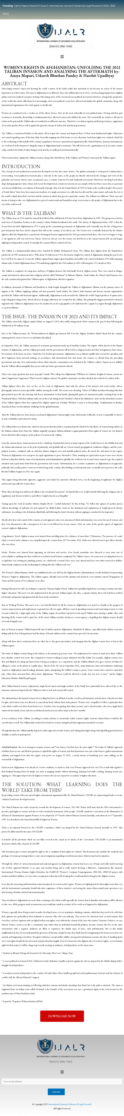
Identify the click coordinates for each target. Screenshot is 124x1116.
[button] (62, 57)
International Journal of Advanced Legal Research (69, 1104)
